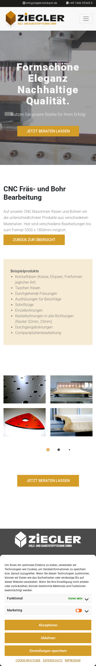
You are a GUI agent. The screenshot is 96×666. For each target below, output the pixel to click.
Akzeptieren (48, 625)
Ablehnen (48, 638)
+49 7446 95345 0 (79, 3)
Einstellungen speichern (48, 651)
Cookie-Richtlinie (28, 660)
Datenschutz (52, 660)
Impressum (72, 660)
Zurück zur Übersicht (34, 240)
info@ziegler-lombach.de (40, 3)
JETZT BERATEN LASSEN (48, 131)
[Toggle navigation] (86, 18)
